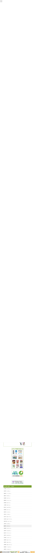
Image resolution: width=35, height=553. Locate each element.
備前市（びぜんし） (7, 495)
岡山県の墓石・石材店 (9, 486)
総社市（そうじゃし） (8, 532)
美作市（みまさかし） (8, 535)
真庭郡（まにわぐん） (8, 528)
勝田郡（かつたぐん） (8, 500)
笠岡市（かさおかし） (8, 530)
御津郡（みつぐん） (7, 509)
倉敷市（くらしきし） (8, 493)
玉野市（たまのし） (7, 523)
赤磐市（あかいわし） (8, 542)
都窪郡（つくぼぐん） (8, 546)
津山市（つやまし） (7, 514)
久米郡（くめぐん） (7, 488)
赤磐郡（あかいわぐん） (8, 544)
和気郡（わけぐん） (7, 502)
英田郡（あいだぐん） (8, 539)
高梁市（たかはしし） (8, 549)
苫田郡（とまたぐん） (8, 537)
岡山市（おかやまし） (8, 507)
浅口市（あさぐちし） (8, 516)
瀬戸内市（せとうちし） (8, 521)
